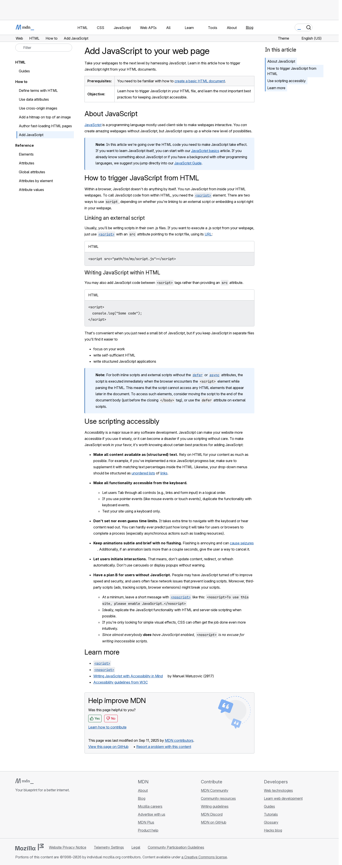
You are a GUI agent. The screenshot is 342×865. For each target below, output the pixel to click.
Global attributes (32, 172)
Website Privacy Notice (67, 847)
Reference (24, 145)
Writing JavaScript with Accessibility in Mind (128, 676)
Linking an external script (115, 218)
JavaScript (93, 125)
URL (208, 234)
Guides (24, 71)
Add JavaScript (31, 135)
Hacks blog (273, 830)
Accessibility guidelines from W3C (120, 682)
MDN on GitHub (213, 822)
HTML (20, 62)
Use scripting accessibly (286, 81)
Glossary (271, 822)
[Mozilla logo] (29, 847)
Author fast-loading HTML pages (45, 126)
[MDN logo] (24, 781)
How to (21, 81)
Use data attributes (34, 99)
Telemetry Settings (109, 847)
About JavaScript (281, 61)
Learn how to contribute (107, 727)
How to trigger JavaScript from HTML (291, 71)
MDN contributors (179, 740)
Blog (249, 27)
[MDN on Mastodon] (41, 816)
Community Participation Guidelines (176, 847)
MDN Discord (212, 814)
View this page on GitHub (108, 746)
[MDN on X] (34, 816)
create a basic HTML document (200, 81)
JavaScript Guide (188, 163)
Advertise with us (151, 814)
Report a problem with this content (163, 746)
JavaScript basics (205, 150)
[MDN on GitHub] (18, 816)
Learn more (276, 88)
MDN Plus (146, 822)
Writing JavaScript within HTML (122, 272)
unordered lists (143, 473)
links (163, 473)
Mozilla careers (150, 806)
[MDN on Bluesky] (26, 816)
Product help (148, 830)
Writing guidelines (215, 806)
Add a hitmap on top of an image (45, 117)
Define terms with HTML (38, 90)
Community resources (218, 798)
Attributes (26, 163)
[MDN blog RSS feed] (49, 816)
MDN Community (214, 790)
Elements (26, 154)
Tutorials (271, 814)
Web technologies (278, 790)
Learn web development (283, 798)
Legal (135, 847)
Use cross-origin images (38, 108)
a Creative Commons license (204, 857)
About (143, 790)
